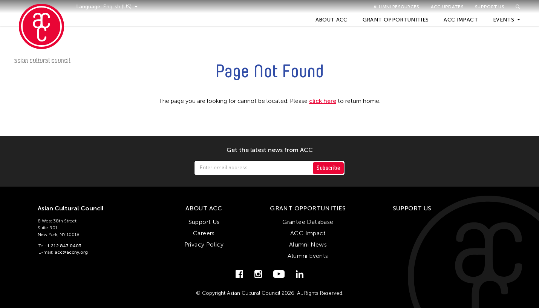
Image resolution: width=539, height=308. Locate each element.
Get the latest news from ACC (270, 150)
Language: (89, 6)
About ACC (331, 20)
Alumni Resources (397, 6)
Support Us (489, 6)
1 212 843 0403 (64, 245)
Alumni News (308, 244)
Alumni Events (308, 255)
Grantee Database (307, 221)
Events (503, 20)
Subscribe (328, 168)
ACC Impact (461, 20)
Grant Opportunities (396, 20)
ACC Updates (447, 6)
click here (322, 100)
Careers (204, 233)
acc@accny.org (71, 252)
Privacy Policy (204, 244)
